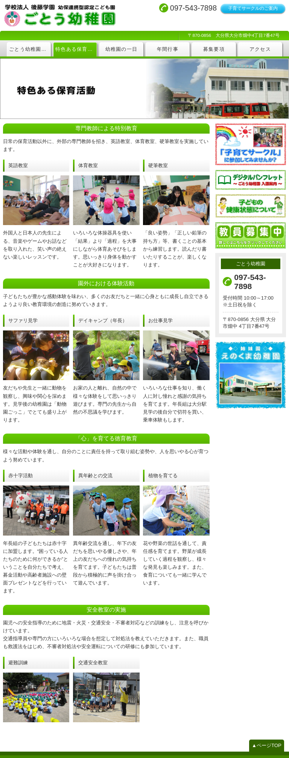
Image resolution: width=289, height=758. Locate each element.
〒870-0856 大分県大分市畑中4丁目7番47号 (234, 35)
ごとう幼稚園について (30, 49)
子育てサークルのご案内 (253, 8)
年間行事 (167, 49)
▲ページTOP (266, 739)
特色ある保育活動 (76, 49)
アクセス (260, 49)
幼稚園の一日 (121, 49)
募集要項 (214, 49)
